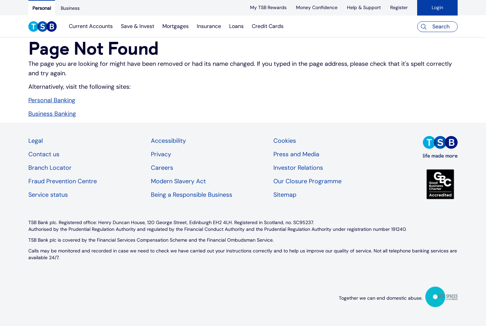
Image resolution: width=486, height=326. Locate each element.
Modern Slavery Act (178, 181)
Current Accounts (91, 26)
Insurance (209, 26)
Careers (162, 168)
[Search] (437, 26)
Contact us (43, 154)
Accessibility (168, 141)
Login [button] (437, 7)
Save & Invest (137, 26)
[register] (399, 7)
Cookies (284, 141)
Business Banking (52, 114)
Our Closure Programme (307, 181)
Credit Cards (268, 26)
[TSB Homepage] (42, 27)
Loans (236, 26)
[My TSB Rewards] (268, 7)
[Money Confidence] (317, 7)
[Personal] (41, 8)
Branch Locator (50, 168)
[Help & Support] (364, 7)
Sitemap (284, 195)
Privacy (161, 154)
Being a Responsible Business (191, 195)
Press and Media (296, 154)
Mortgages (175, 26)
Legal (35, 141)
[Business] (70, 8)
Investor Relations (298, 168)
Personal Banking (51, 100)
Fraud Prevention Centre (62, 181)
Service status (48, 195)
